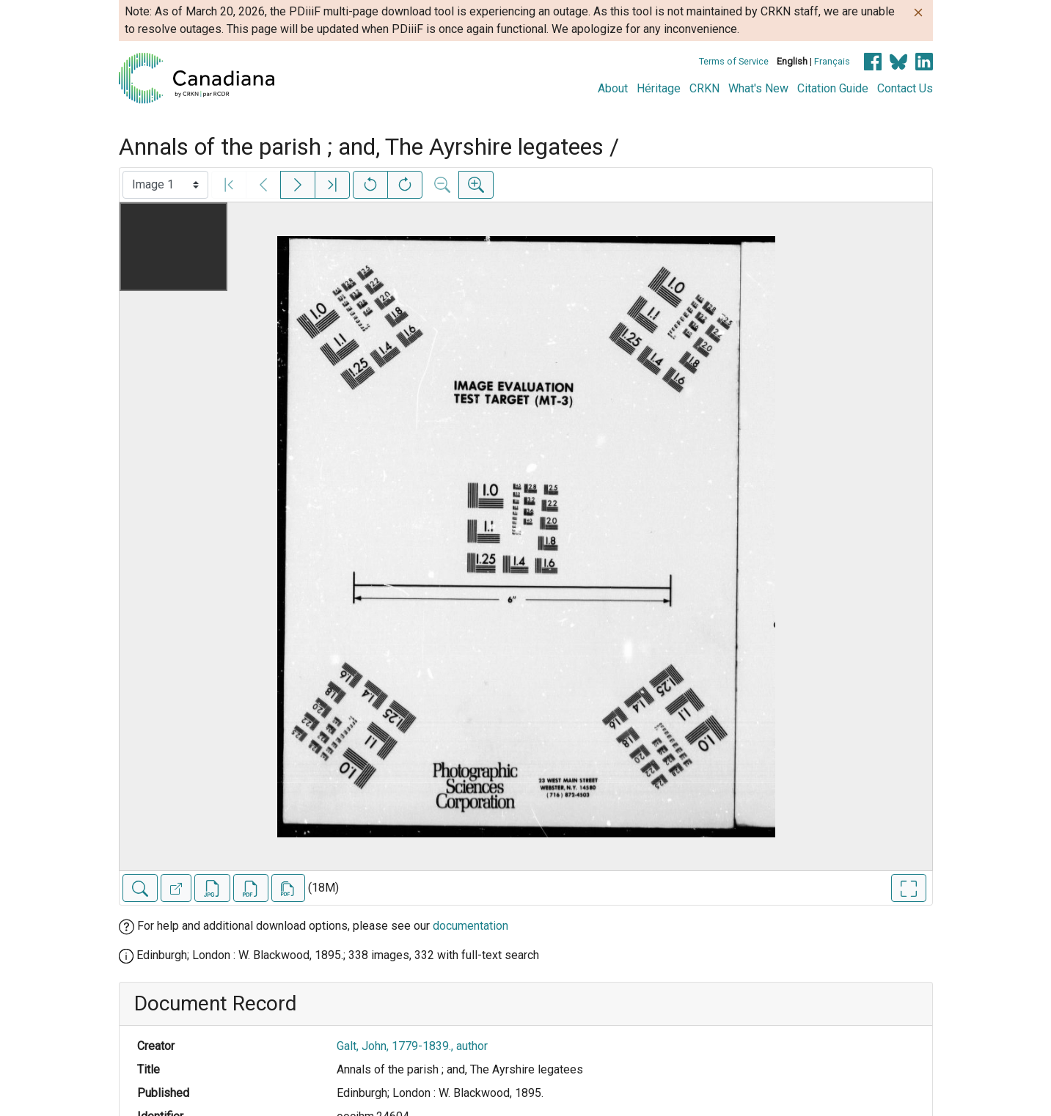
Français (832, 61)
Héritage (659, 88)
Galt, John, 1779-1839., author (412, 1046)
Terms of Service (734, 61)
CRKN (704, 88)
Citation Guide (832, 88)
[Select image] (165, 185)
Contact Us (905, 88)
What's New (758, 88)
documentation (470, 926)
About (613, 88)
